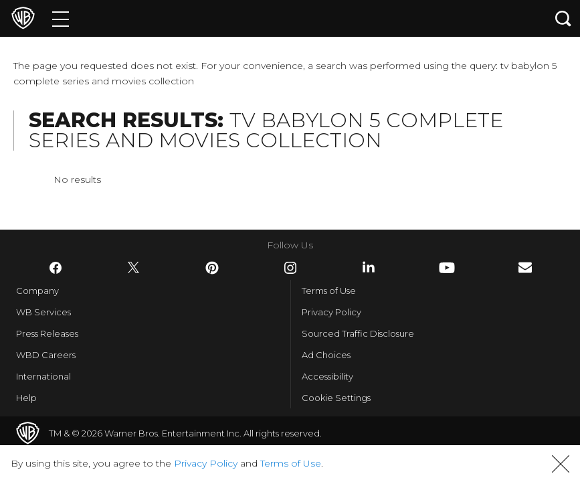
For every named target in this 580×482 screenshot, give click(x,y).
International (43, 376)
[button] (560, 464)
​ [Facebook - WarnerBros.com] (55, 268)
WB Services (43, 312)
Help (26, 397)
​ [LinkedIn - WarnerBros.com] (369, 267)
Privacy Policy (331, 312)
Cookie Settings (336, 397)
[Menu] (60, 18)
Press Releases (47, 333)
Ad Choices (326, 354)
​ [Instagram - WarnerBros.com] (290, 268)
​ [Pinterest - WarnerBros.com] (212, 267)
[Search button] (563, 18)
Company (37, 290)
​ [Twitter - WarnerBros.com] (134, 268)
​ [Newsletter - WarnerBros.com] (525, 267)
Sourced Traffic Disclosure (358, 333)
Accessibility (327, 376)
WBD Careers (46, 354)
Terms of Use (329, 290)
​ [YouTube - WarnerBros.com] (447, 267)
